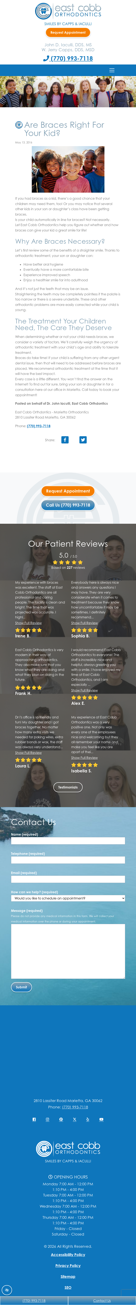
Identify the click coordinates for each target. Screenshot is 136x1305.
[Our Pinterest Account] (61, 1120)
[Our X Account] (75, 1120)
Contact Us (102, 1301)
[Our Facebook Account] (34, 1120)
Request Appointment (68, 32)
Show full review (28, 623)
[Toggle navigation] (112, 70)
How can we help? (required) (68, 896)
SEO (68, 1287)
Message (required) (62, 916)
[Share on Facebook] (65, 440)
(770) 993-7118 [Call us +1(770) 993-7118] (68, 58)
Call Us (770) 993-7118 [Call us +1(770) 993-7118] (68, 505)
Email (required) (24, 873)
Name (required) (24, 834)
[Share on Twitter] (83, 440)
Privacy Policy (68, 1265)
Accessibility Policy (68, 1254)
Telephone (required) (28, 854)
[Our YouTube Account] (101, 1120)
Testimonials (68, 787)
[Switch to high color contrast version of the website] (7, 1290)
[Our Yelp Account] (87, 1120)
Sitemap (68, 1276)
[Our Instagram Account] (48, 1120)
